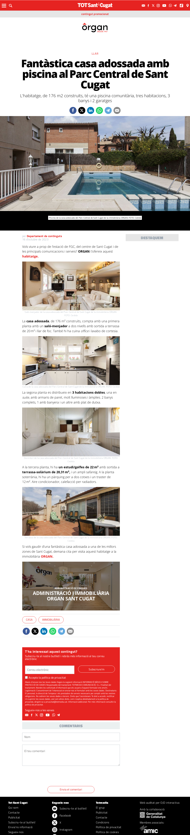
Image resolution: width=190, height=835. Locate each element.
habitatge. (30, 256)
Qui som (13, 807)
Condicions (102, 822)
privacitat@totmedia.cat (56, 701)
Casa (29, 619)
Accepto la (45, 677)
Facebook (61, 815)
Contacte (14, 812)
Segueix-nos (15, 832)
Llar (95, 53)
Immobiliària (51, 619)
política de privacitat (54, 677)
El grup (100, 807)
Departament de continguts (44, 236)
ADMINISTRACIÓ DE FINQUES (71, 588)
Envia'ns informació (20, 827)
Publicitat (14, 817)
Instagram (62, 829)
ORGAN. (47, 556)
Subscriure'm (96, 669)
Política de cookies (107, 832)
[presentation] (49, 776)
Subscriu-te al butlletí (21, 822)
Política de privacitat (108, 827)
